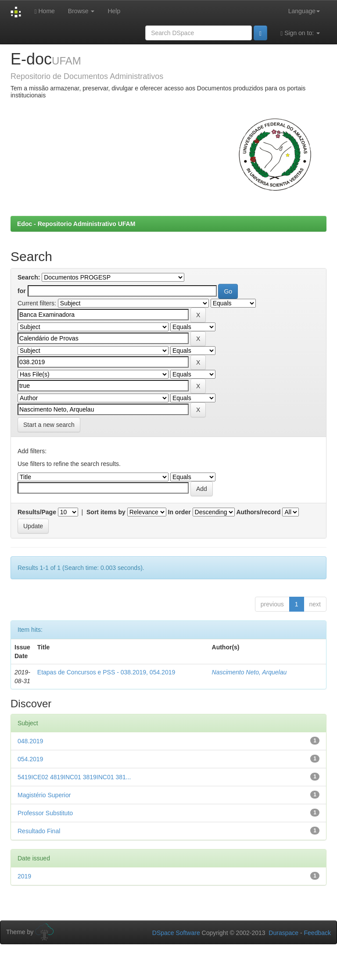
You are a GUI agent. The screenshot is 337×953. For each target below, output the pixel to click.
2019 (24, 876)
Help (114, 10)
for (22, 290)
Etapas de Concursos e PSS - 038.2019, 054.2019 (106, 672)
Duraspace (283, 932)
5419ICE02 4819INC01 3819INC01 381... (74, 777)
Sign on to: (300, 33)
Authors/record (258, 512)
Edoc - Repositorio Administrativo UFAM (76, 223)
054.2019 (30, 759)
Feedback (317, 932)
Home (44, 11)
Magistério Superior (44, 795)
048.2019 (30, 741)
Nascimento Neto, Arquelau (249, 672)
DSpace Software (176, 932)
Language (304, 10)
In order (179, 512)
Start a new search (49, 424)
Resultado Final (39, 831)
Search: (29, 277)
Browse (81, 10)
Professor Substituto (45, 813)
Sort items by (105, 512)
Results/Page (37, 512)
